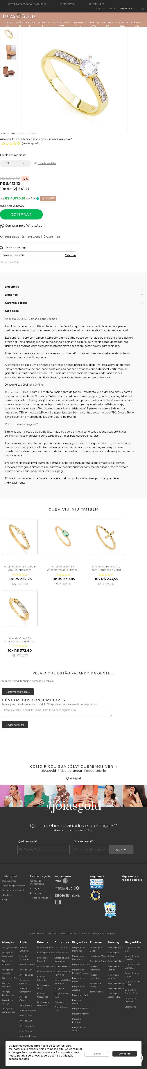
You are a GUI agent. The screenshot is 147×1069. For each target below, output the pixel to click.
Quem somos (9, 880)
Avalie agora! (31, 143)
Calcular (70, 255)
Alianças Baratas (10, 947)
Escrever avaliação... (18, 691)
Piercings (107, 25)
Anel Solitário (25, 1015)
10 (3, 189)
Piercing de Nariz (115, 961)
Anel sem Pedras (27, 1036)
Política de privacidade (13, 885)
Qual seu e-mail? (83, 841)
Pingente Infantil (80, 995)
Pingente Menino (80, 1013)
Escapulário (130, 1007)
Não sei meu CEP (9, 262)
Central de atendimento (37, 882)
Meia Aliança (25, 1005)
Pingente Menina (80, 1008)
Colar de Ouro (61, 947)
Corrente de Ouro (63, 966)
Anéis (20, 25)
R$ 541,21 (21, 189)
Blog (4, 899)
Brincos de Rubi (45, 966)
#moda (89, 770)
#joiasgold (48, 770)
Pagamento (36, 893)
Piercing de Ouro (115, 947)
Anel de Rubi (25, 969)
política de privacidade (32, 1055)
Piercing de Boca (115, 988)
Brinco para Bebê (45, 952)
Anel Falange (26, 1031)
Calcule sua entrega (13, 247)
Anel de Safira (26, 975)
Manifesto (7, 895)
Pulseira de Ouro (98, 961)
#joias (62, 770)
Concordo (125, 1053)
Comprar (21, 215)
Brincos (30, 25)
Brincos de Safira (45, 971)
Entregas (35, 888)
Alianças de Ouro (10, 978)
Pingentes (79, 25)
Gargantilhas (61, 25)
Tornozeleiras (96, 991)
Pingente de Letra (81, 964)
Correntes (44, 25)
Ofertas (136, 26)
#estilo (101, 770)
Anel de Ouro (25, 1020)
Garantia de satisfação (13, 890)
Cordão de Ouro (62, 952)
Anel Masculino (27, 1026)
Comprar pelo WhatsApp (23, 225)
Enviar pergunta (15, 724)
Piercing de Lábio (115, 983)
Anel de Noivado (27, 1010)
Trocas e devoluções (40, 897)
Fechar (97, 1053)
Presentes (122, 25)
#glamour (74, 770)
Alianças (8, 25)
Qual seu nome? (27, 841)
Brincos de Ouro (45, 947)
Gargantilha (60, 1002)
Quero (121, 849)
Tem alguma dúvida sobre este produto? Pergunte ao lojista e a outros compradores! (50, 704)
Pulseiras (93, 26)
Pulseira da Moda (98, 956)
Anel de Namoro (27, 964)
